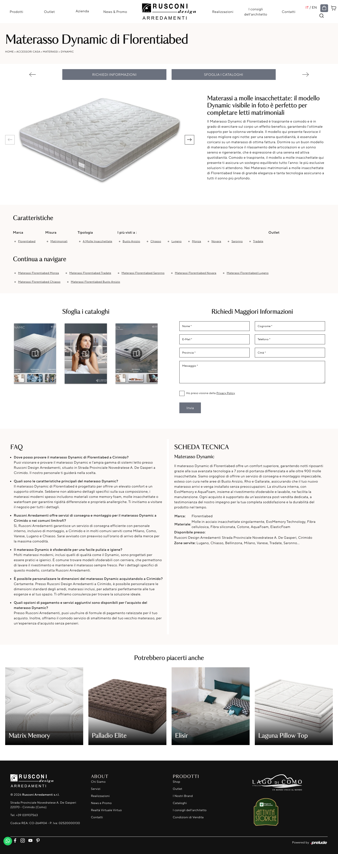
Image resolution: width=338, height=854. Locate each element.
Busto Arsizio (131, 241)
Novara (216, 241)
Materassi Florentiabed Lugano (248, 273)
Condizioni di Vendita (188, 817)
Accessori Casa (28, 51)
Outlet (49, 11)
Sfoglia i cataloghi (223, 74)
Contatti (288, 11)
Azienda (82, 11)
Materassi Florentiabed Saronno (143, 273)
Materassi (50, 51)
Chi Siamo (98, 782)
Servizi (95, 789)
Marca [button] (18, 232)
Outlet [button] (273, 232)
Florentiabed (27, 241)
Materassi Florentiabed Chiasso (39, 282)
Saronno (237, 241)
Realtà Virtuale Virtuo (106, 810)
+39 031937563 (27, 815)
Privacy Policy (225, 393)
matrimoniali (58, 241)
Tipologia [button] (85, 232)
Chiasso (155, 241)
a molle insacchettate (97, 241)
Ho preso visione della (210, 393)
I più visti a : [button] (127, 232)
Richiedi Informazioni (114, 74)
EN (314, 7)
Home (9, 51)
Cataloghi (180, 803)
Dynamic (67, 51)
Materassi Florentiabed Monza (38, 273)
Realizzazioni (222, 11)
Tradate (258, 241)
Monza (196, 241)
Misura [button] (50, 232)
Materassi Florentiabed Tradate (90, 273)
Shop (176, 782)
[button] (189, 139)
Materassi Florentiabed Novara (195, 273)
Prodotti (16, 11)
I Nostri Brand (183, 796)
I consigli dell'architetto (255, 11)
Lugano (176, 241)
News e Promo (101, 803)
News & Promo (115, 11)
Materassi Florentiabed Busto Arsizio (95, 282)
